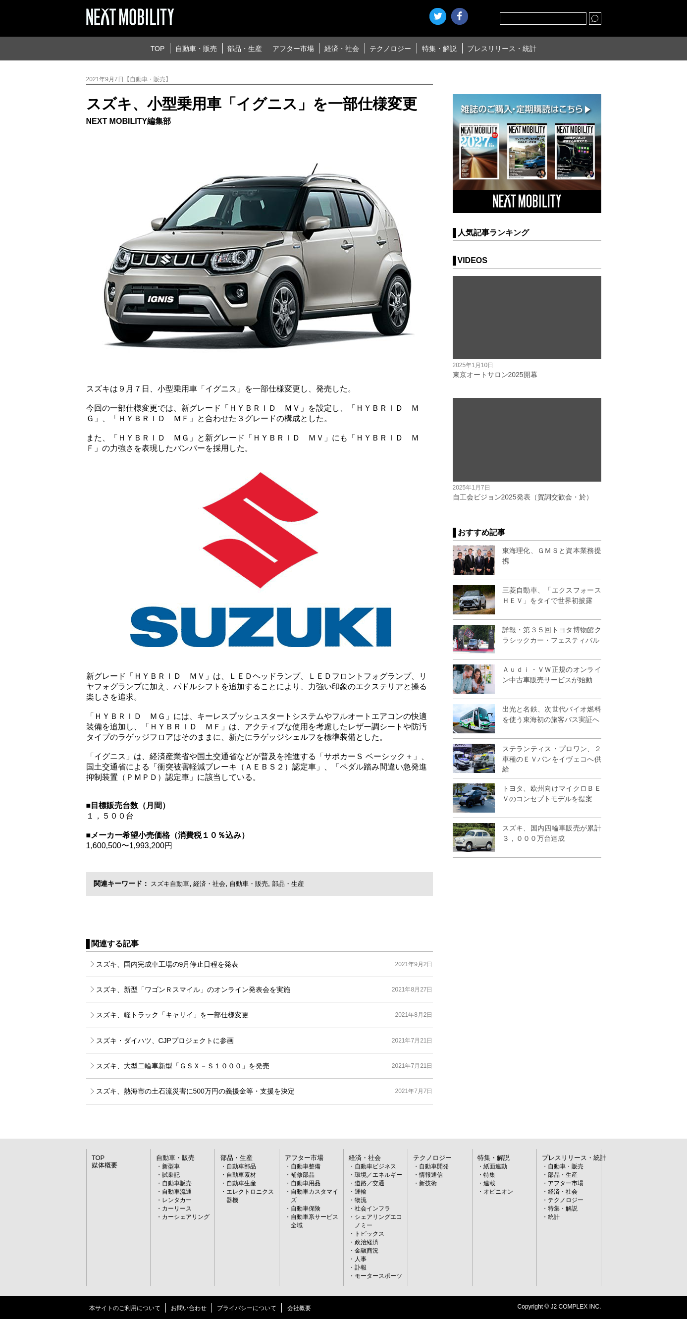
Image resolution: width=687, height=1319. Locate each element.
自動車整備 (305, 1166)
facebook (459, 16)
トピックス (369, 1233)
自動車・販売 (196, 49)
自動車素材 (241, 1174)
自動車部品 (241, 1166)
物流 (361, 1200)
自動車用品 (305, 1183)
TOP (158, 49)
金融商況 (366, 1250)
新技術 (428, 1183)
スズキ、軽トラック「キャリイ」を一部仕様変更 (264, 1014)
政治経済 (366, 1242)
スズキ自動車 (171, 883)
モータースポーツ (378, 1275)
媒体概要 (103, 1165)
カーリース (177, 1208)
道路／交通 (369, 1183)
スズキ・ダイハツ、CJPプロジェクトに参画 (264, 1040)
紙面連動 (495, 1166)
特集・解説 (439, 49)
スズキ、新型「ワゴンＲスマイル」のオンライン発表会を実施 (264, 989)
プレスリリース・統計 (501, 49)
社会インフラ (372, 1208)
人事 (361, 1259)
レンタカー (177, 1200)
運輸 (361, 1191)
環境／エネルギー (378, 1174)
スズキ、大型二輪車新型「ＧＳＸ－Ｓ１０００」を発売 (264, 1065)
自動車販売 (177, 1183)
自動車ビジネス (375, 1166)
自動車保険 (305, 1208)
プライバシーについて (246, 1308)
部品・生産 (244, 49)
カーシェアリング (186, 1216)
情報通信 (431, 1174)
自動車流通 (177, 1191)
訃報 (361, 1267)
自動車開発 (434, 1166)
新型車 (171, 1166)
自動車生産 (241, 1183)
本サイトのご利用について (124, 1308)
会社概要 (299, 1308)
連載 (489, 1183)
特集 (489, 1174)
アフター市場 (293, 49)
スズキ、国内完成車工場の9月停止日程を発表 (264, 964)
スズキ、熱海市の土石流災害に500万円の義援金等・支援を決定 (264, 1091)
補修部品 (303, 1174)
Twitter (437, 16)
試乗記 (171, 1174)
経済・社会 (341, 49)
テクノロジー (390, 49)
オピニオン (498, 1191)
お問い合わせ (189, 1308)
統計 (554, 1216)
